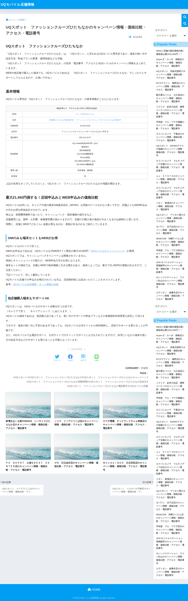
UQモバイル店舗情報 (17, 4)
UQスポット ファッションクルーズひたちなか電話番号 (97, 386)
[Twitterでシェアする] (57, 358)
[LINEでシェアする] (97, 358)
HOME (94, 589)
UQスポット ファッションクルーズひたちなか (55, 377)
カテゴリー (161, 30)
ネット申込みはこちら (85, 114)
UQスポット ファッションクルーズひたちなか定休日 (118, 381)
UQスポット (20, 377)
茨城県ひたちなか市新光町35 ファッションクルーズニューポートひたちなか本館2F (85, 120)
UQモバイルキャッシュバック (107, 251)
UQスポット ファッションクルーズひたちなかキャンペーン (115, 377)
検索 (184, 17)
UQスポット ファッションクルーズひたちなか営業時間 (57, 381)
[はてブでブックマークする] (83, 358)
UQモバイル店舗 (139, 386)
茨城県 (144, 368)
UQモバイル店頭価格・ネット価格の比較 (36, 284)
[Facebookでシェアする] (70, 358)
